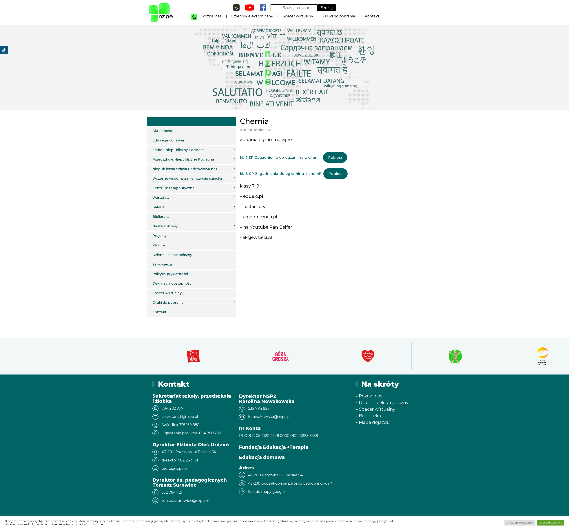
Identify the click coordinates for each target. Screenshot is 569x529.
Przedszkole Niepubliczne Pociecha (193, 159)
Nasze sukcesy (193, 226)
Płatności (160, 245)
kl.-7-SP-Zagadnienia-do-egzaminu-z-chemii (280, 157)
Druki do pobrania (339, 16)
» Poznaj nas (369, 396)
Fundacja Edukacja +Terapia (273, 447)
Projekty (193, 235)
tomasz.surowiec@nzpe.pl (185, 500)
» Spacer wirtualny (375, 409)
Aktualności (162, 131)
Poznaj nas (212, 16)
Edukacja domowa (168, 140)
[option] (193, 356)
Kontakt (372, 16)
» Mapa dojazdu (373, 422)
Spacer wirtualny (297, 16)
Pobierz (335, 157)
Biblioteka (161, 217)
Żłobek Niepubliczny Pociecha (193, 150)
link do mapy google (266, 491)
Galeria (193, 207)
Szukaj (327, 8)
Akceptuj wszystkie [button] (550, 522)
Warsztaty (193, 197)
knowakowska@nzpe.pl (269, 417)
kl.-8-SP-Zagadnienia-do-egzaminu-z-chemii (280, 173)
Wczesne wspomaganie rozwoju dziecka (193, 178)
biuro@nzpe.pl (175, 468)
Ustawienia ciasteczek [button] (520, 522)
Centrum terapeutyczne (193, 188)
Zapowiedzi (162, 264)
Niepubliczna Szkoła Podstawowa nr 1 (193, 169)
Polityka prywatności (170, 274)
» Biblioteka (368, 415)
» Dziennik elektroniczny (382, 402)
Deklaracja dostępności (172, 283)
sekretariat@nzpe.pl (180, 416)
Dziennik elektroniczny (252, 16)
